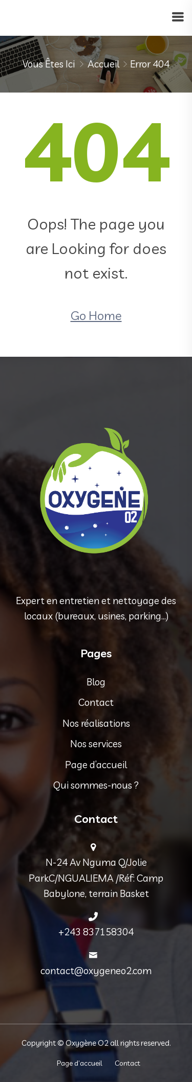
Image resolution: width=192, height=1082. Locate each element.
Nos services (96, 744)
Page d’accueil (96, 764)
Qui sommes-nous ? (96, 785)
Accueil (103, 64)
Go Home (96, 315)
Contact (96, 702)
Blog (96, 682)
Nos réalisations (96, 723)
